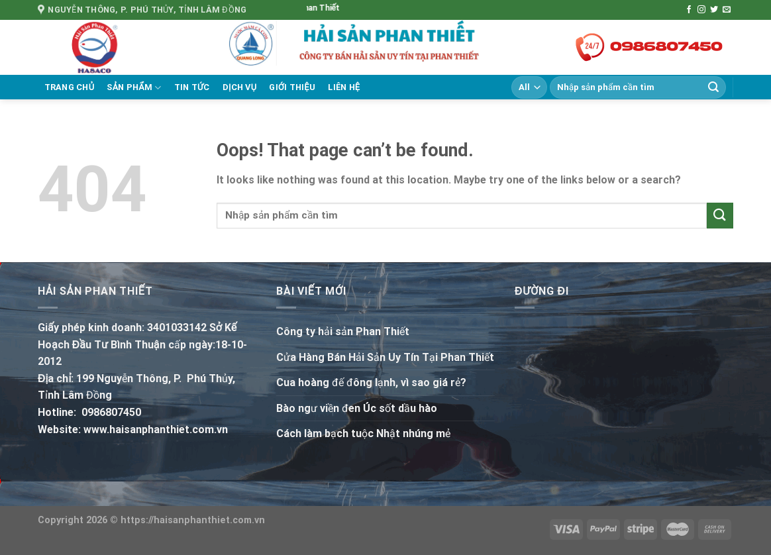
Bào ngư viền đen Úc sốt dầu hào (356, 408)
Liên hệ (344, 87)
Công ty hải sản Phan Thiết (342, 331)
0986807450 (111, 412)
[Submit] (713, 87)
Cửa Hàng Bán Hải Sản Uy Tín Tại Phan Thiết (385, 357)
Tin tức (192, 87)
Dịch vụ (240, 87)
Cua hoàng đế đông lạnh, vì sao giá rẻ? (371, 382)
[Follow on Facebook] (689, 10)
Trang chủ (69, 87)
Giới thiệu (292, 87)
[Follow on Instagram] (701, 10)
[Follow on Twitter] (714, 10)
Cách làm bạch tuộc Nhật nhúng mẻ (363, 433)
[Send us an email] (727, 10)
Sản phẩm (134, 87)
